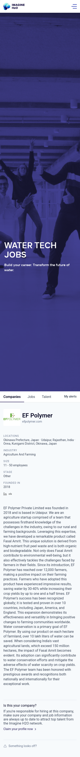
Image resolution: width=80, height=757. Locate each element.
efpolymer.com (32, 421)
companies (12, 397)
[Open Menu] (74, 6)
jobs (31, 397)
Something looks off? (20, 746)
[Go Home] (14, 6)
